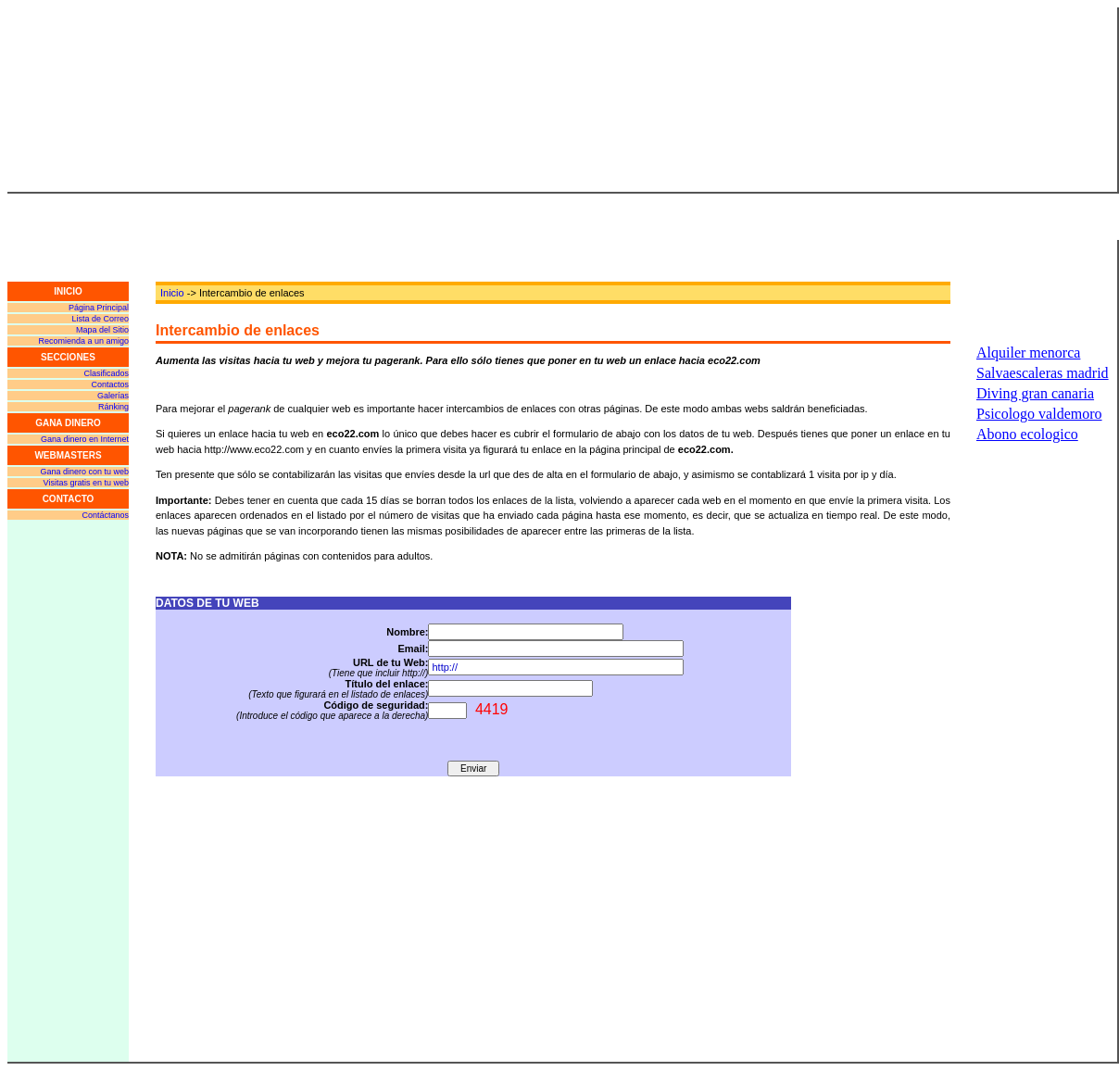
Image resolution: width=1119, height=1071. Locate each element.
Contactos (110, 384)
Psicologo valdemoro (1039, 414)
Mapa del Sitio (102, 329)
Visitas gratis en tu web (86, 482)
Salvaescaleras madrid (1042, 373)
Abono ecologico (1027, 434)
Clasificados (106, 373)
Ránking (113, 406)
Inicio (172, 292)
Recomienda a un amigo (83, 341)
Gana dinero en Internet (85, 439)
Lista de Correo (100, 318)
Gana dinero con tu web (84, 471)
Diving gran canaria (1035, 393)
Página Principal (99, 307)
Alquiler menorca (1028, 352)
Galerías (113, 395)
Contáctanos (105, 515)
